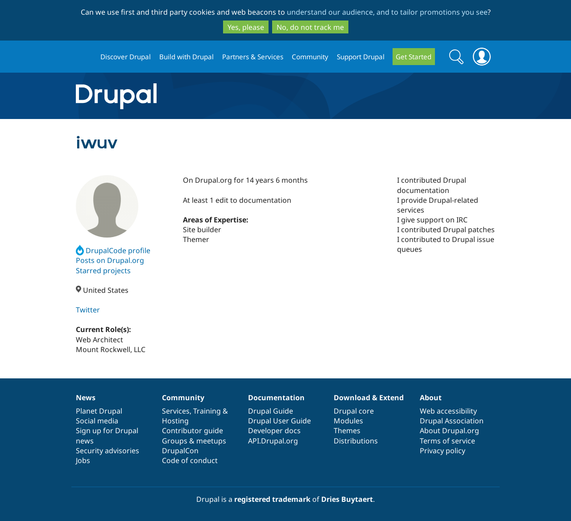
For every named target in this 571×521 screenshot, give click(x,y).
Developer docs (274, 430)
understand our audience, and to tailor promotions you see (387, 12)
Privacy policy (442, 450)
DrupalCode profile (113, 250)
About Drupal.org (449, 430)
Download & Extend (369, 397)
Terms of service (447, 441)
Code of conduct (190, 460)
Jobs (83, 460)
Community (310, 56)
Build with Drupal (186, 56)
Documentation (276, 397)
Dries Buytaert (347, 499)
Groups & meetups (194, 441)
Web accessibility (448, 411)
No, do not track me (310, 27)
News (85, 397)
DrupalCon (180, 450)
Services (176, 411)
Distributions (356, 441)
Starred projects (103, 270)
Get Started (413, 56)
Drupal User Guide (279, 421)
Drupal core (354, 411)
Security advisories (107, 450)
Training (207, 411)
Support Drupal (361, 56)
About (431, 397)
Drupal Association (452, 421)
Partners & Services (252, 56)
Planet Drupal (99, 411)
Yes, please (246, 27)
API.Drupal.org (273, 441)
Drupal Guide (270, 411)
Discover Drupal (125, 56)
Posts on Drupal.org (110, 260)
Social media (97, 421)
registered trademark (272, 499)
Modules (348, 421)
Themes (347, 430)
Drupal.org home (84, 56)
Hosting (175, 421)
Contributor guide (192, 430)
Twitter (88, 310)
